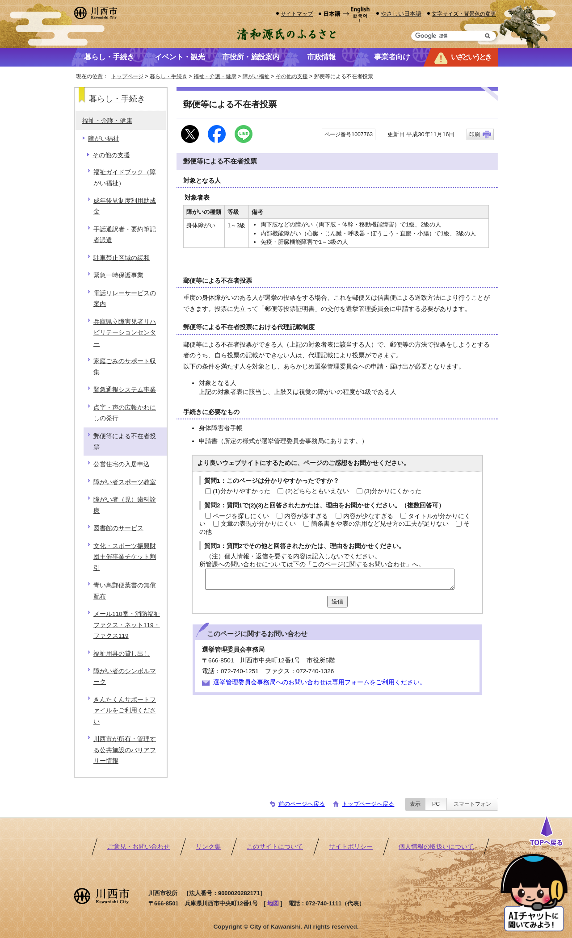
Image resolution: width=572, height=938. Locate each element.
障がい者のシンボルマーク (124, 676)
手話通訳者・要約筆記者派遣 (124, 234)
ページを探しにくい (241, 516)
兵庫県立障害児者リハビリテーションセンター (124, 332)
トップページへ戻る (368, 803)
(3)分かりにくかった (393, 491)
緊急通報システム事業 (124, 389)
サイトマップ (297, 14)
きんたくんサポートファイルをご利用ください (124, 710)
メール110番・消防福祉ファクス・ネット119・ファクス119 (126, 625)
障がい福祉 (256, 76)
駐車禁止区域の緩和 (121, 258)
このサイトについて (275, 846)
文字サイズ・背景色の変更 (464, 14)
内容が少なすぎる (368, 516)
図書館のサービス (118, 528)
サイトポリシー (351, 846)
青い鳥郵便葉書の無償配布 (124, 590)
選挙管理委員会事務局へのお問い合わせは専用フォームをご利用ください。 (319, 682)
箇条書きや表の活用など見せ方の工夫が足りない (380, 523)
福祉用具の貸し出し (121, 653)
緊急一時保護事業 (118, 275)
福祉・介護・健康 (214, 76)
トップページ (127, 76)
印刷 (474, 134)
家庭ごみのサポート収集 (124, 366)
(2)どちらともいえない (317, 491)
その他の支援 (292, 76)
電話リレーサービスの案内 (124, 298)
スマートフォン (472, 804)
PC (436, 804)
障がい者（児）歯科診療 (124, 505)
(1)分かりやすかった (241, 491)
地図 (273, 903)
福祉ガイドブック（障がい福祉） (124, 177)
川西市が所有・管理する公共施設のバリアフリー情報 (124, 750)
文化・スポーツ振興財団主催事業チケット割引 (124, 557)
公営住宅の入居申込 (121, 464)
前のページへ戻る (301, 803)
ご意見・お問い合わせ (138, 846)
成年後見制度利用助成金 (124, 206)
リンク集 (208, 846)
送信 (337, 601)
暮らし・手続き (168, 76)
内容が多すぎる (306, 516)
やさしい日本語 (401, 13)
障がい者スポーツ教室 (124, 482)
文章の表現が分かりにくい (258, 523)
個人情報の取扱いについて (436, 846)
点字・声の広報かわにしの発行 (124, 413)
